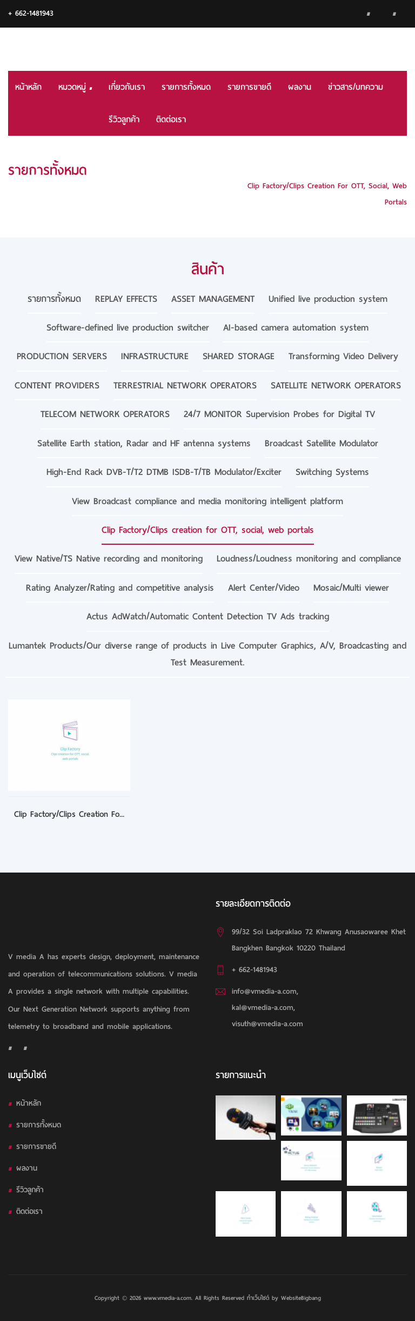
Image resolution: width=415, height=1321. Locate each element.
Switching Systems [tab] (332, 472)
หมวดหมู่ (75, 87)
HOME (397, 169)
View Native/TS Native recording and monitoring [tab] (109, 558)
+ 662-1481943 (30, 13)
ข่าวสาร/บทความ (355, 87)
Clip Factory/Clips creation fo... (69, 814)
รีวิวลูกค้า (124, 120)
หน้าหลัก (28, 87)
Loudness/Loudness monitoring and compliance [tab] (309, 558)
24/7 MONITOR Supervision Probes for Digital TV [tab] (279, 414)
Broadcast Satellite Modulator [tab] (321, 443)
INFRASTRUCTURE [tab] (155, 356)
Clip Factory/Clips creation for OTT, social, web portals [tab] (208, 530)
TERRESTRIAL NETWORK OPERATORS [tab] (185, 385)
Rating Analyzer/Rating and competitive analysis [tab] (120, 588)
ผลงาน (299, 87)
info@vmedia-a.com (264, 991)
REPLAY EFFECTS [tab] (126, 299)
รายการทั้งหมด (186, 87)
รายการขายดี (249, 87)
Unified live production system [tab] (328, 299)
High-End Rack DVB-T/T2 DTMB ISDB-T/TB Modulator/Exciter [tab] (164, 472)
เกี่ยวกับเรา (127, 87)
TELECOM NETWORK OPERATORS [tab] (105, 414)
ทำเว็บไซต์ (258, 1298)
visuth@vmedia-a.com (267, 1024)
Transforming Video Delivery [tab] (343, 356)
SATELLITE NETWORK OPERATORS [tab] (336, 385)
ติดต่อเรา (171, 120)
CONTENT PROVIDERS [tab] (57, 385)
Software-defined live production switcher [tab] (127, 327)
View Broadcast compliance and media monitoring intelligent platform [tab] (207, 501)
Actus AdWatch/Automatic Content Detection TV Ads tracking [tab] (207, 616)
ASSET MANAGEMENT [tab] (213, 299)
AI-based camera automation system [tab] (296, 327)
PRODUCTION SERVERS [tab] (62, 356)
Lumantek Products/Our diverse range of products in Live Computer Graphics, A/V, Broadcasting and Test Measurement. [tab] (207, 654)
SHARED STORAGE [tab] (239, 356)
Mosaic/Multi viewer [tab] (351, 588)
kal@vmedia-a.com (262, 1007)
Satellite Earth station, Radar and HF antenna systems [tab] (144, 443)
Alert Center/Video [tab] (263, 588)
